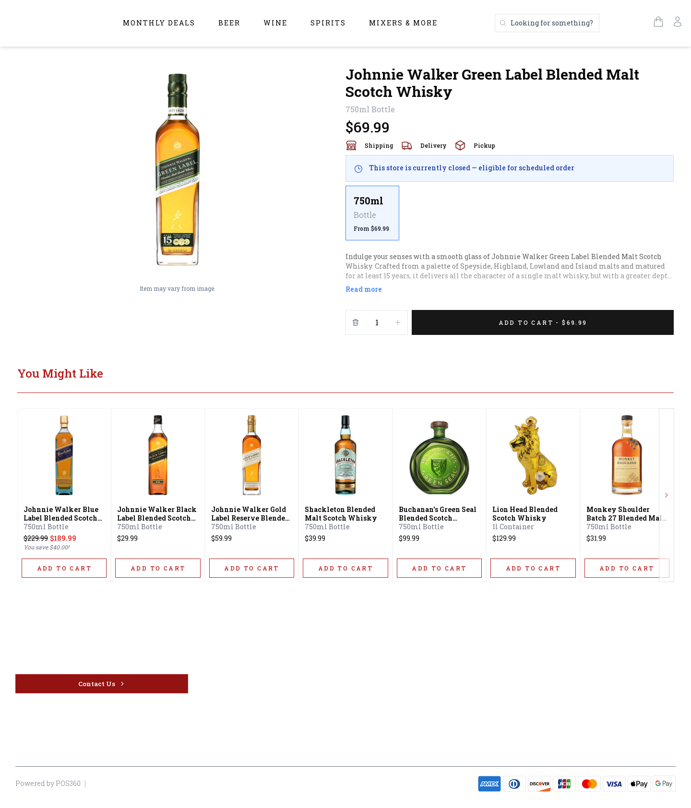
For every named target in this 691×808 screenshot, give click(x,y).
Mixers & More (403, 22)
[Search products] (547, 23)
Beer (229, 22)
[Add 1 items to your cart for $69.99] (543, 322)
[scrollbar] (510, 217)
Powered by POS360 (48, 783)
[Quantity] (376, 322)
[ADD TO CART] (64, 568)
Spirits (328, 22)
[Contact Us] (101, 683)
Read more (364, 289)
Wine (275, 22)
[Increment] (397, 322)
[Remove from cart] (355, 322)
